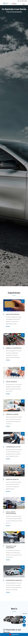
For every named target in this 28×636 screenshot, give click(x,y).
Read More (8, 326)
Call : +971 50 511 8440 (22, 1)
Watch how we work (14, 634)
